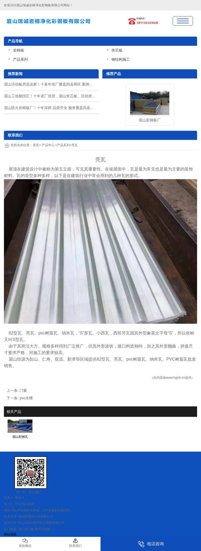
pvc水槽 (26, 398)
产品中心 (48, 145)
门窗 (23, 390)
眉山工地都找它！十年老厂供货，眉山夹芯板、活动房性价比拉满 (57, 96)
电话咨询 (151, 544)
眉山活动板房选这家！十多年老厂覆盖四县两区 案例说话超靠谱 (56, 84)
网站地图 (10, 534)
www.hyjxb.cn (175, 377)
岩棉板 (18, 50)
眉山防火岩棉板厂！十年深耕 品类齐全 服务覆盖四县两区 (51, 108)
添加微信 (25, 543)
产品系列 (20, 59)
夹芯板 (116, 50)
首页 (36, 145)
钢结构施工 (120, 59)
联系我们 (75, 543)
